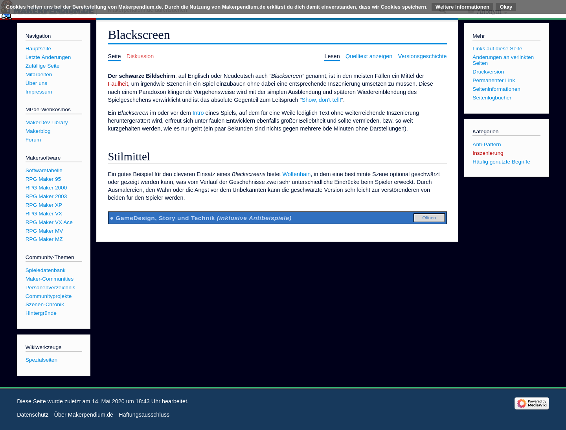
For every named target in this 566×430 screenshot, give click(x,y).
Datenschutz (32, 415)
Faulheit (118, 84)
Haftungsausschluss (144, 415)
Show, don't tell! (321, 100)
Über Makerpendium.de (83, 415)
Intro (198, 113)
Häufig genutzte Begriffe (501, 162)
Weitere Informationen (462, 7)
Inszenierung (487, 153)
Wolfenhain (297, 174)
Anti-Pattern (486, 144)
